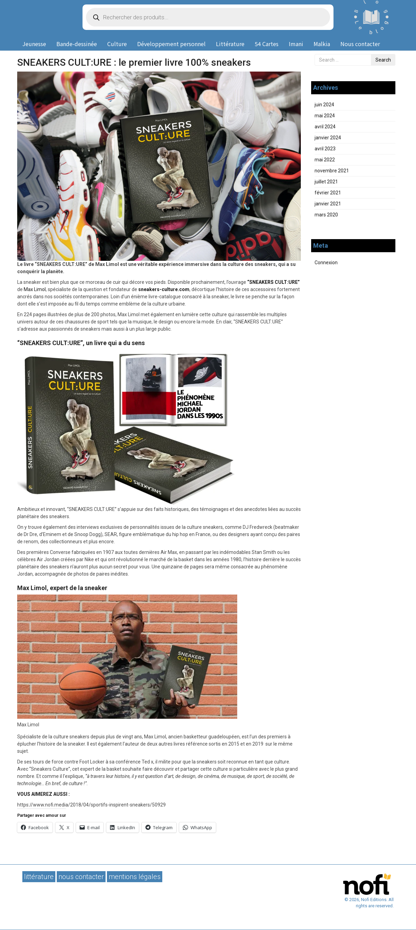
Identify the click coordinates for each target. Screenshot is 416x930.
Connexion (326, 262)
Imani (296, 44)
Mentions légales (135, 877)
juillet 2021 (326, 181)
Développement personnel (171, 44)
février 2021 (328, 192)
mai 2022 (325, 159)
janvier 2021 (328, 203)
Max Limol (35, 289)
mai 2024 (325, 115)
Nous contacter (360, 44)
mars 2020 (326, 214)
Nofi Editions (44, 17)
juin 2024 (324, 104)
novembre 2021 (332, 170)
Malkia (322, 44)
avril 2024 (325, 126)
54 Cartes (266, 44)
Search (383, 60)
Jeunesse (34, 44)
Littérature (230, 44)
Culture (117, 44)
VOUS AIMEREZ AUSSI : (43, 794)
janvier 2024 (328, 137)
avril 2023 (325, 148)
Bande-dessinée (76, 44)
